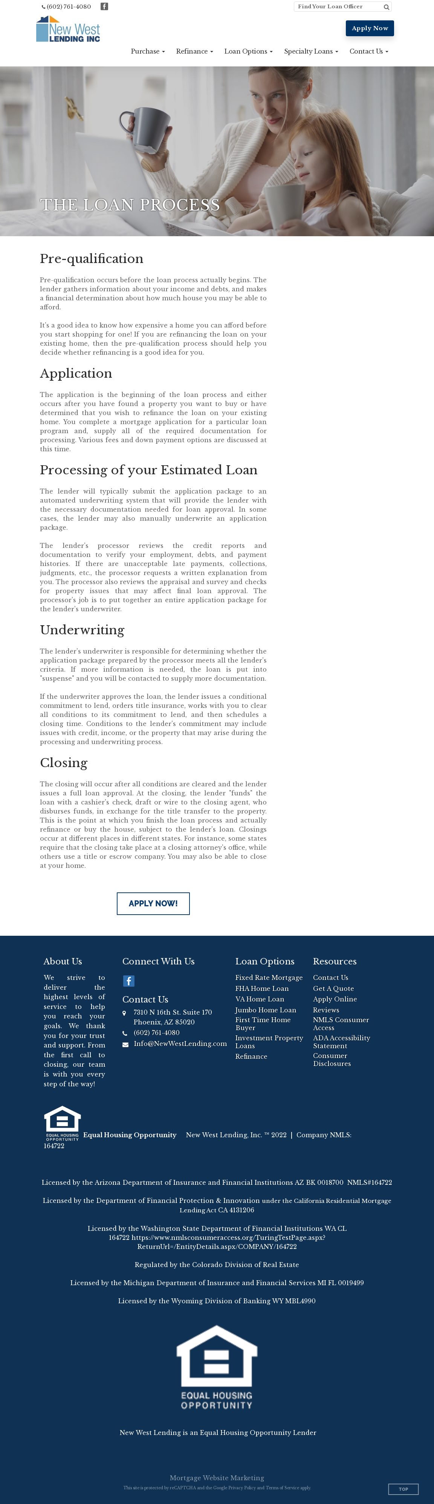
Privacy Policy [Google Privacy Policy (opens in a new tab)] (242, 1488)
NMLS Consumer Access (341, 1024)
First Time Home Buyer (263, 1024)
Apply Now (370, 28)
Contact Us (330, 977)
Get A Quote (333, 988)
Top (403, 1489)
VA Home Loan (259, 999)
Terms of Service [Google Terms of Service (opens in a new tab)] (282, 1488)
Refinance (251, 1056)
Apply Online (335, 999)
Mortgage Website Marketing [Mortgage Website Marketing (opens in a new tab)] (217, 1478)
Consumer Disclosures (332, 1059)
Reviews (326, 1010)
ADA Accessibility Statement (341, 1042)
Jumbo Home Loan (265, 1010)
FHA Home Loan (262, 988)
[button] (148, 51)
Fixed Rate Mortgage (269, 977)
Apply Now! (153, 903)
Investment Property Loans (269, 1042)
